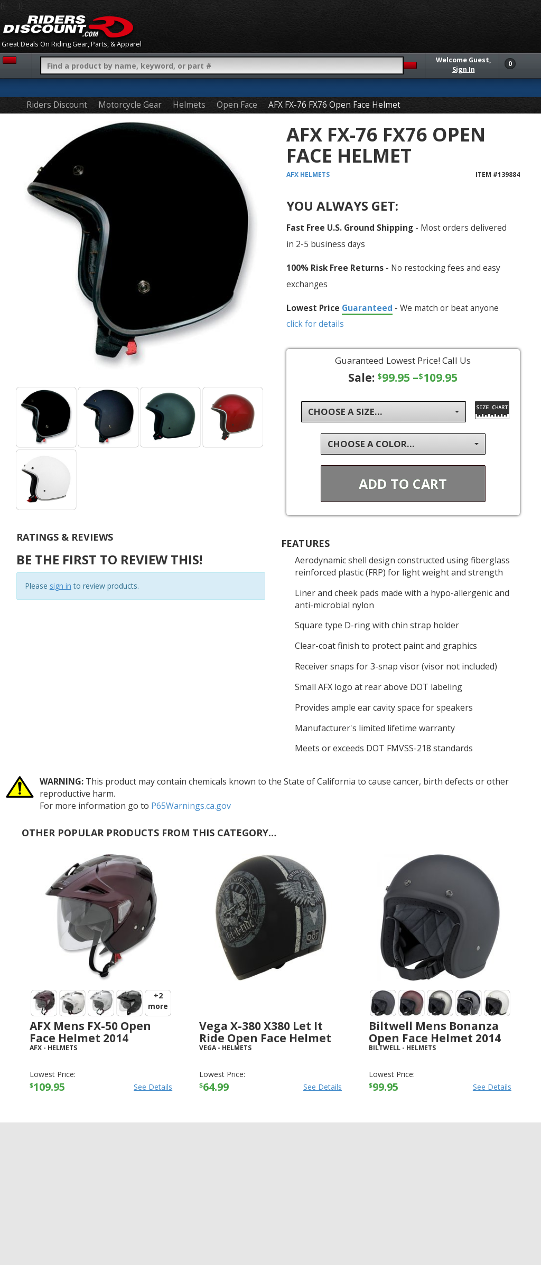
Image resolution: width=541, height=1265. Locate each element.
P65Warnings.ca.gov (191, 805)
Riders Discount (56, 104)
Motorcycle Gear (130, 104)
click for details (315, 323)
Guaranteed (367, 308)
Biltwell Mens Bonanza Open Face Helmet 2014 (435, 1031)
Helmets (189, 104)
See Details (153, 1087)
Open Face (237, 104)
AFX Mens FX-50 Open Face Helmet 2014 (90, 1031)
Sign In (463, 69)
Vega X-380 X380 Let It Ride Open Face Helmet (265, 1031)
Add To (403, 484)
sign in (60, 586)
